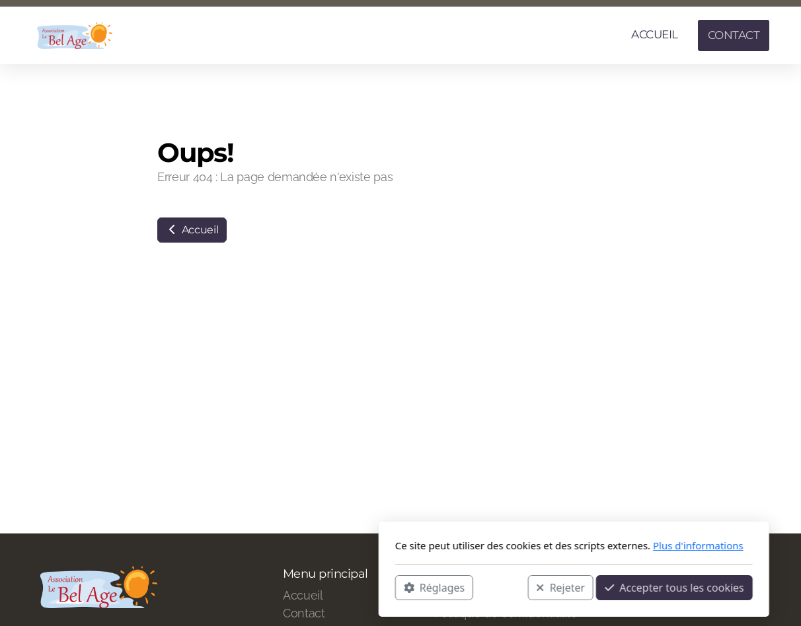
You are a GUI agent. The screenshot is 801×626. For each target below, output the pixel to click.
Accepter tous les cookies (501, 587)
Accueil (192, 229)
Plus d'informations (525, 545)
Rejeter (387, 587)
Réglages (261, 587)
